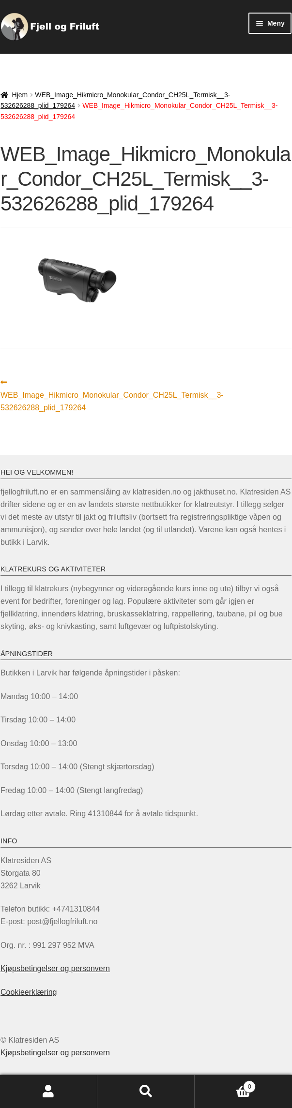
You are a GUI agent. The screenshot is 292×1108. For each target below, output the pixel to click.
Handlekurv (225, 1085)
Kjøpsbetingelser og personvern (55, 968)
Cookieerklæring (28, 992)
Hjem (20, 95)
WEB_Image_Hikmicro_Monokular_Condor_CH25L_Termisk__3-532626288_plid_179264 (112, 394)
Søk (146, 1091)
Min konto (48, 1091)
